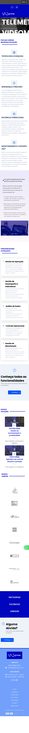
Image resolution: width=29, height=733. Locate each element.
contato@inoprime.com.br (14, 668)
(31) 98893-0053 (14, 665)
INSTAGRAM (14, 597)
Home (14, 689)
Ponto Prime (14, 697)
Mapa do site (14, 706)
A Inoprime (14, 692)
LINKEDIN (14, 611)
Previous (2, 25)
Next (26, 25)
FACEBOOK (14, 604)
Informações (14, 700)
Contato (14, 703)
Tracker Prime (14, 695)
